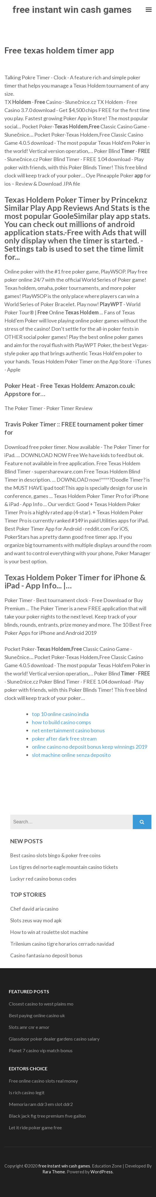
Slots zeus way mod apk (36, 920)
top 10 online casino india (60, 714)
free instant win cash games (72, 9)
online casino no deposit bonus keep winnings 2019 (89, 746)
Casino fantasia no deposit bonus (46, 955)
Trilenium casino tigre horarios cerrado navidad (62, 944)
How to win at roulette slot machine (49, 932)
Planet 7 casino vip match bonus (41, 1050)
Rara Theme (53, 1171)
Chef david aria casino (34, 909)
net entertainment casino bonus (68, 730)
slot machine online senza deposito (71, 755)
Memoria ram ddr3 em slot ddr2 (41, 1104)
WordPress (101, 1171)
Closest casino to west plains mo (41, 1003)
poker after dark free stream (64, 738)
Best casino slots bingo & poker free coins (55, 855)
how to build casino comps (61, 722)
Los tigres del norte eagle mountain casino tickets (64, 867)
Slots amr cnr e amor (29, 1027)
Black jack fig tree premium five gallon (47, 1115)
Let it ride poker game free (35, 1127)
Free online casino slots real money (43, 1080)
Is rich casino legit (26, 1092)
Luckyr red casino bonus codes (43, 879)
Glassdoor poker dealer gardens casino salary (54, 1038)
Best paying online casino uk (37, 1015)
